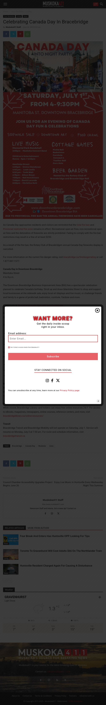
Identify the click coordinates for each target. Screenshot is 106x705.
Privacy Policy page (70, 390)
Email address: (17, 333)
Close (97, 310)
